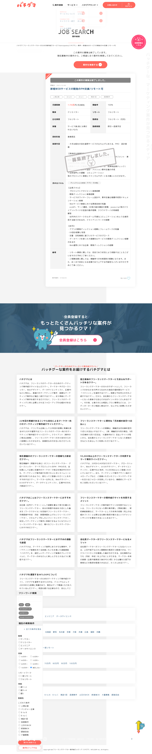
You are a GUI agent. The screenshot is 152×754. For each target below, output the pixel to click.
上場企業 (24, 706)
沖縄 (98, 632)
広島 (86, 632)
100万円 (73, 663)
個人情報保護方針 (102, 739)
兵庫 (80, 632)
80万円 (56, 663)
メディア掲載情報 (68, 739)
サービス (72, 5)
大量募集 (105, 695)
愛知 (55, 632)
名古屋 (62, 632)
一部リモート (25, 676)
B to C (23, 715)
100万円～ (24, 668)
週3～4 (23, 690)
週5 (21, 693)
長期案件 (24, 722)
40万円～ (23, 657)
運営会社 (80, 739)
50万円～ (34, 657)
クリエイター (25, 642)
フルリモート (25, 679)
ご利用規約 (90, 739)
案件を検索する (30, 742)
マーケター (24, 639)
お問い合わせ (122, 739)
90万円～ (34, 664)
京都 (69, 632)
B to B (23, 712)
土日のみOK (25, 725)
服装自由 (24, 731)
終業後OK (24, 728)
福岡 (92, 632)
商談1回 (23, 719)
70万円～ (34, 660)
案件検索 (58, 5)
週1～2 (23, 687)
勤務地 (21, 698)
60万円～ (23, 660)
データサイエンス (27, 649)
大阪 (74, 632)
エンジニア (24, 645)
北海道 (48, 632)
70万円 (47, 663)
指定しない (35, 668)
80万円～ (23, 664)
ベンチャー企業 (26, 709)
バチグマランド (90, 5)
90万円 (64, 663)
